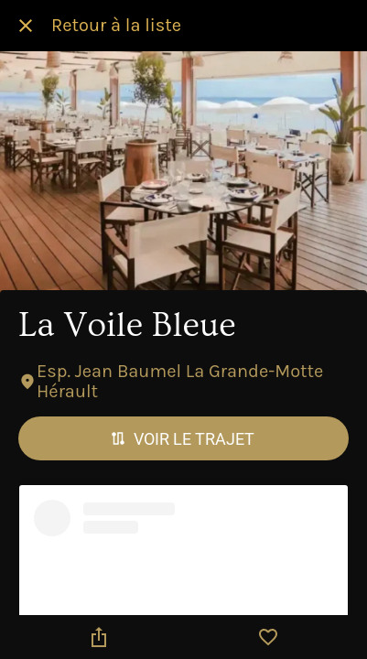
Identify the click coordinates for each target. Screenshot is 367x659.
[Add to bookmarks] (268, 637)
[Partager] (99, 637)
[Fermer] (26, 26)
